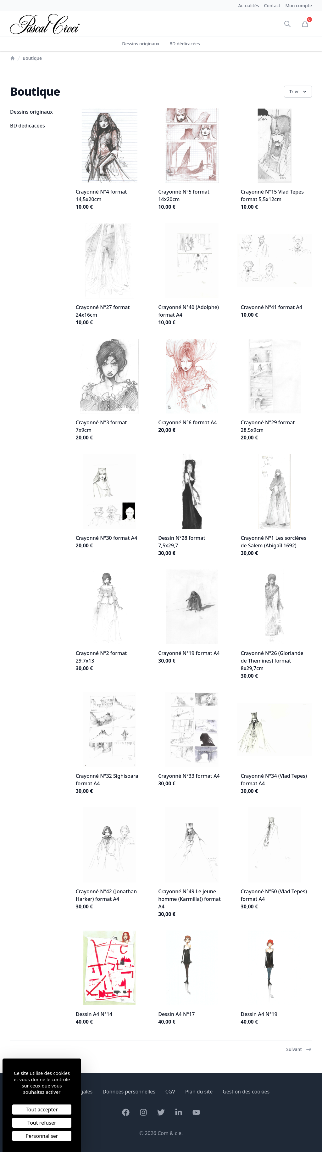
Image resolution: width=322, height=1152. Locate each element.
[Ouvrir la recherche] (287, 24)
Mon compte (298, 5)
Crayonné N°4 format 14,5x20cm (101, 195)
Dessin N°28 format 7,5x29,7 (181, 541)
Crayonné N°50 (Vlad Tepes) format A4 (274, 895)
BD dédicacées (184, 44)
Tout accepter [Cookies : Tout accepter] (42, 1109)
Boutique (32, 58)
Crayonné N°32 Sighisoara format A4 (107, 779)
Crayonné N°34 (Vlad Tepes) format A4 (274, 779)
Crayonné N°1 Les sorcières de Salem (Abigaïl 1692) (273, 541)
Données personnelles (129, 1091)
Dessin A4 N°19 (259, 1014)
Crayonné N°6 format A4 (187, 422)
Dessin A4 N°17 (176, 1014)
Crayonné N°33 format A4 (189, 775)
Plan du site (199, 1091)
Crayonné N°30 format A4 (106, 537)
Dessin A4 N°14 (94, 1014)
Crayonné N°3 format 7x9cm (101, 426)
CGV (170, 1091)
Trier (298, 91)
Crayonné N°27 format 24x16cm (103, 311)
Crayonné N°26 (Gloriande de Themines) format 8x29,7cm (272, 661)
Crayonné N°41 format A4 (272, 307)
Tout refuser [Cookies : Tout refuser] (41, 1122)
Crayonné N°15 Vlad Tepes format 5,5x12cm (272, 195)
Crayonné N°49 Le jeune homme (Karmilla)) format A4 (189, 899)
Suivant (299, 1049)
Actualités (248, 5)
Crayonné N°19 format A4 (189, 653)
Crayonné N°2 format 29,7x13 (101, 657)
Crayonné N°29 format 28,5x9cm (268, 426)
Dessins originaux (140, 44)
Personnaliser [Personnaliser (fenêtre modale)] (42, 1135)
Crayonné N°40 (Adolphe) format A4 (188, 311)
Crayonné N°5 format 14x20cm (183, 195)
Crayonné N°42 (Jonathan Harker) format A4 (106, 895)
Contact (272, 5)
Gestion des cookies (246, 1091)
